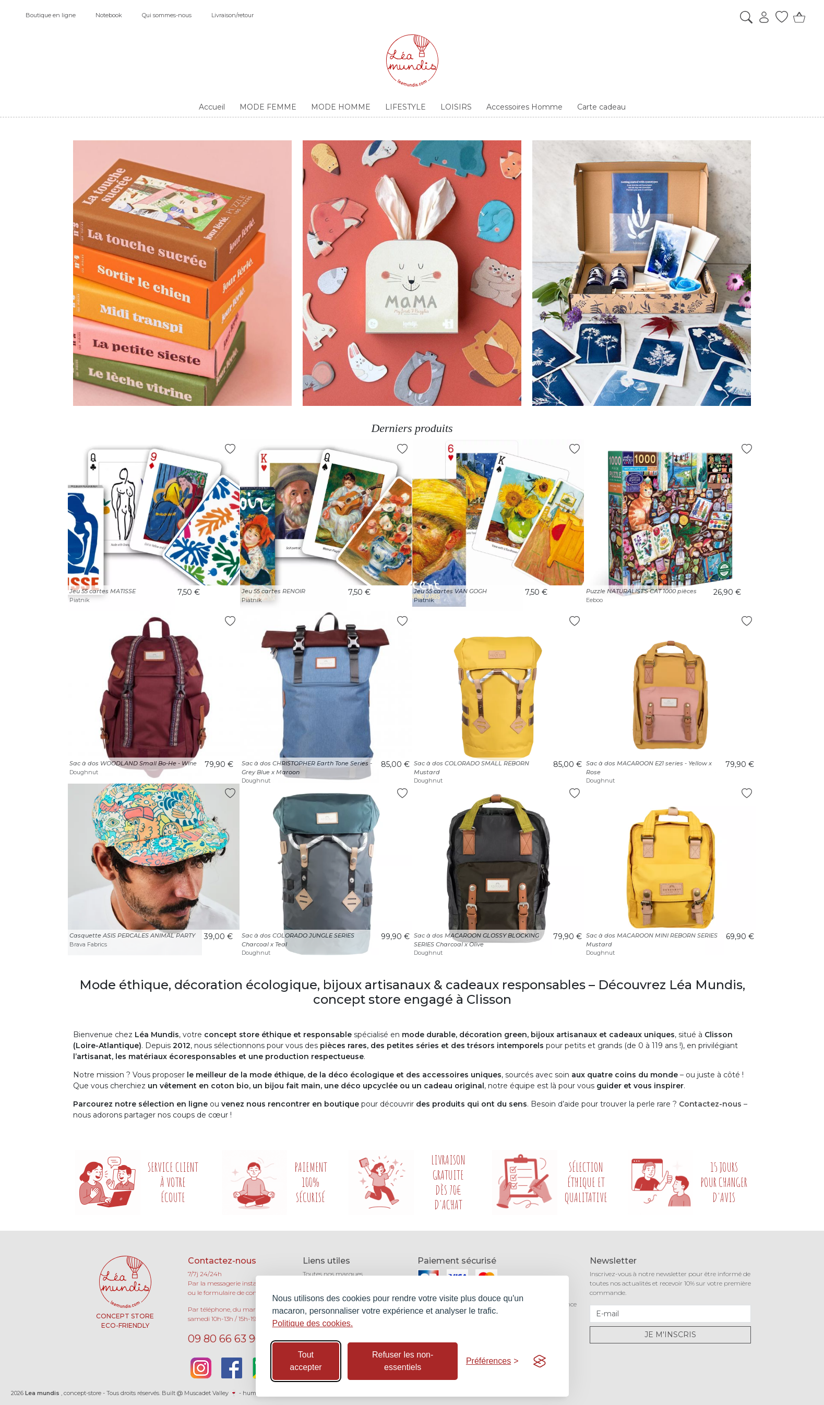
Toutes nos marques (333, 1274)
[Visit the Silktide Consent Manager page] (539, 1361)
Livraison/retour (232, 15)
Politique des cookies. (312, 1323)
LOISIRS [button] (456, 107)
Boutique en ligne (51, 15)
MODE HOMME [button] (341, 107)
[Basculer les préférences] (492, 1361)
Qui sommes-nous (167, 15)
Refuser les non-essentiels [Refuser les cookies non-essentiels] (402, 1361)
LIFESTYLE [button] (405, 107)
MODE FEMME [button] (268, 107)
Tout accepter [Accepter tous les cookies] (305, 1361)
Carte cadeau (601, 107)
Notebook (108, 15)
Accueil (212, 107)
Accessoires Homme (524, 107)
